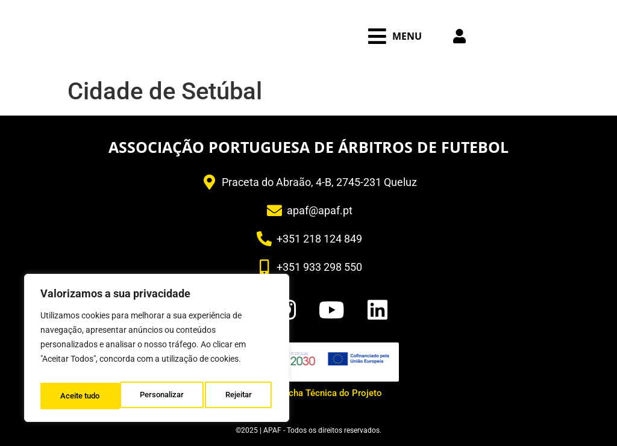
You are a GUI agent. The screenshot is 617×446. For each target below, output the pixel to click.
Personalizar (81, 396)
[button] (395, 36)
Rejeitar (159, 396)
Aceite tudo (235, 396)
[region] (156, 351)
